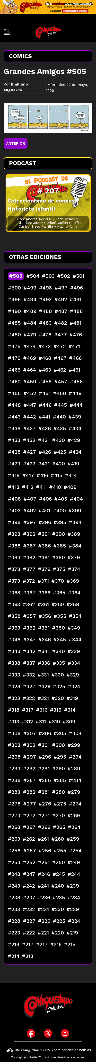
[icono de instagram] (65, 1033)
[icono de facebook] (31, 1033)
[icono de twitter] (48, 1033)
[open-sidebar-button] (7, 32)
